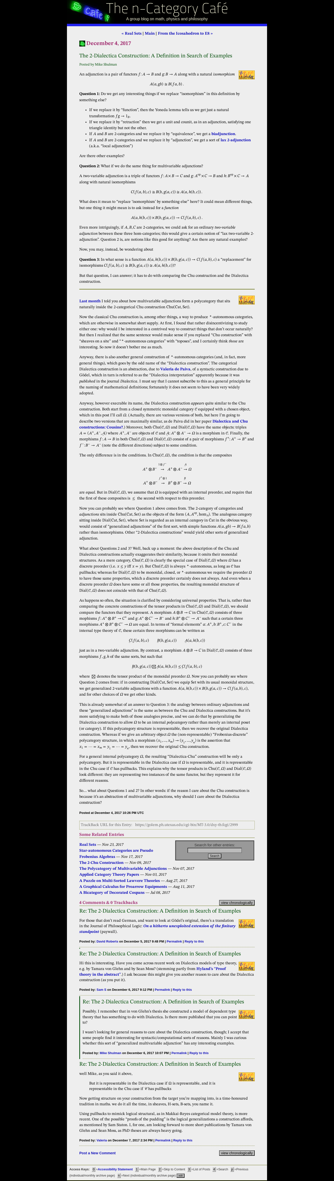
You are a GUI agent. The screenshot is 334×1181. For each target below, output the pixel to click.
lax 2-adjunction (236, 140)
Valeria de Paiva (175, 369)
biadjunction (223, 134)
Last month (90, 301)
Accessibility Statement (115, 1169)
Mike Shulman (110, 1053)
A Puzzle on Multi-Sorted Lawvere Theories (119, 881)
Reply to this (194, 941)
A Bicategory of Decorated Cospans (112, 893)
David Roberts (107, 941)
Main (150, 34)
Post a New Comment (97, 1153)
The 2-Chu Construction (101, 863)
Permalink (174, 941)
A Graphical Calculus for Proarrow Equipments (123, 887)
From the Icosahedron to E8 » (185, 34)
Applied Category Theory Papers (109, 875)
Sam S (101, 990)
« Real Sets (132, 34)
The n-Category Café (167, 9)
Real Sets (87, 845)
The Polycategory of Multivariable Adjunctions (123, 869)
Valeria (102, 1140)
